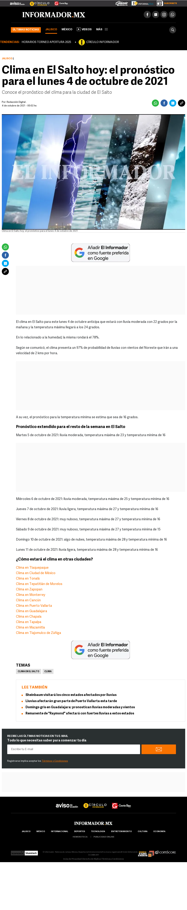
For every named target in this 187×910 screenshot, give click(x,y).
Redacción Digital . (17, 102)
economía (159, 832)
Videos (84, 29)
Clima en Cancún (28, 600)
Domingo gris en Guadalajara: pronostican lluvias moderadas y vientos (80, 707)
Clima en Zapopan (29, 589)
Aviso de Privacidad (72, 859)
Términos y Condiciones (55, 761)
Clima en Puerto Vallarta (34, 606)
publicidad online (104, 837)
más (102, 29)
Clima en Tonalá (28, 578)
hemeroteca (80, 837)
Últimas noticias (26, 29)
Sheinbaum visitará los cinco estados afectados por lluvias (71, 695)
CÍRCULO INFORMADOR (102, 42)
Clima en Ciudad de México (35, 573)
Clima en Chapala (28, 617)
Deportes (79, 832)
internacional (59, 832)
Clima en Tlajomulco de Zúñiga (38, 633)
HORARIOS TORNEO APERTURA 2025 (46, 42)
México (67, 29)
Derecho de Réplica (92, 859)
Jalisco (51, 29)
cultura (142, 832)
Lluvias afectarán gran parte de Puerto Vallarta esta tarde (71, 701)
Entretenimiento (121, 832)
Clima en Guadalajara (31, 611)
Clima (48, 672)
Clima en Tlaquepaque (32, 568)
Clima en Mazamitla (30, 627)
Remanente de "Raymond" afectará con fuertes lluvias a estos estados (80, 713)
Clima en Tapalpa (28, 622)
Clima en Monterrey (30, 595)
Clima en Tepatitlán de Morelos (39, 584)
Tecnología (98, 832)
